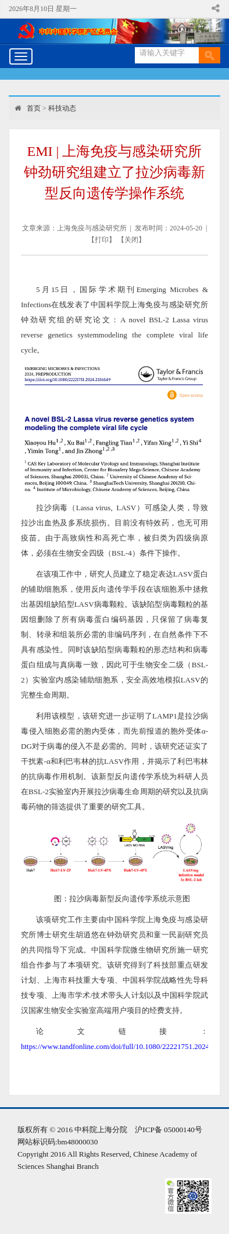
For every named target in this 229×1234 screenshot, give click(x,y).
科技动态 (62, 108)
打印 (102, 240)
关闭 (131, 240)
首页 (34, 108)
